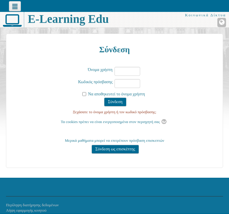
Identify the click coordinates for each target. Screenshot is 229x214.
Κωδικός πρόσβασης (95, 82)
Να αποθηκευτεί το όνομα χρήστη (116, 94)
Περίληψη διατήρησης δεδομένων (32, 205)
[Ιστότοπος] (221, 22)
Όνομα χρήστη (100, 69)
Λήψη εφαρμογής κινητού (26, 210)
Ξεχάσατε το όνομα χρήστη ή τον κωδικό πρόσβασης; (114, 112)
